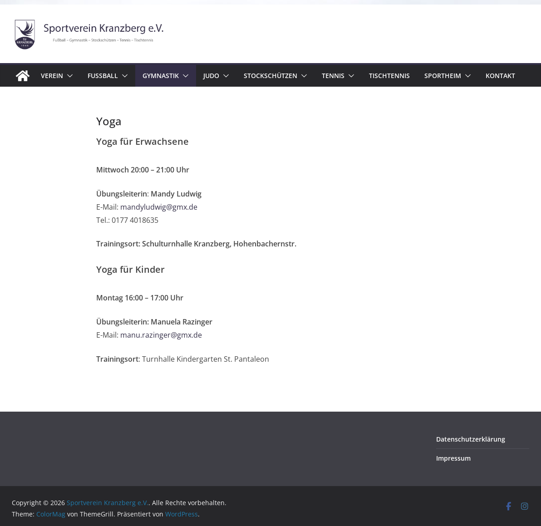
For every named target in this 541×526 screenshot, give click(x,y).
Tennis (333, 75)
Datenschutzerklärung (470, 439)
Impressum (453, 458)
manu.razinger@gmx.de (161, 335)
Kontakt (500, 75)
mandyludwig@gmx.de (158, 207)
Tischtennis (389, 75)
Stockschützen (270, 75)
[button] (68, 75)
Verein (52, 75)
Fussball (103, 75)
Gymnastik (161, 75)
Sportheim (442, 75)
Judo (211, 75)
